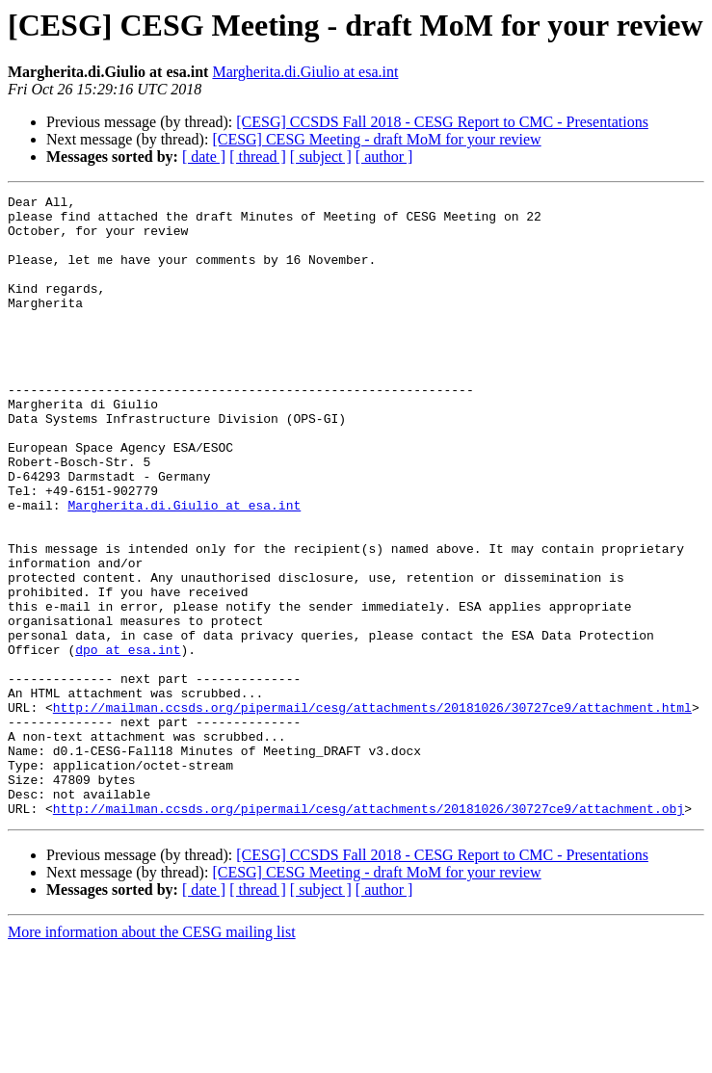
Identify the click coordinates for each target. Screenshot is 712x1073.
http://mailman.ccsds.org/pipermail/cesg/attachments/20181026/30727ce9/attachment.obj (368, 932)
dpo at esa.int (127, 741)
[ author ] (384, 156)
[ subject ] (321, 156)
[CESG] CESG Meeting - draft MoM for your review (376, 139)
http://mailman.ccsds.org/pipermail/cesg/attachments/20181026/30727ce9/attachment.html (372, 811)
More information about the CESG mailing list (152, 1056)
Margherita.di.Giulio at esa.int (305, 72)
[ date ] (203, 156)
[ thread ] (257, 156)
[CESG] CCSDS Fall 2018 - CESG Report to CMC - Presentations (442, 122)
